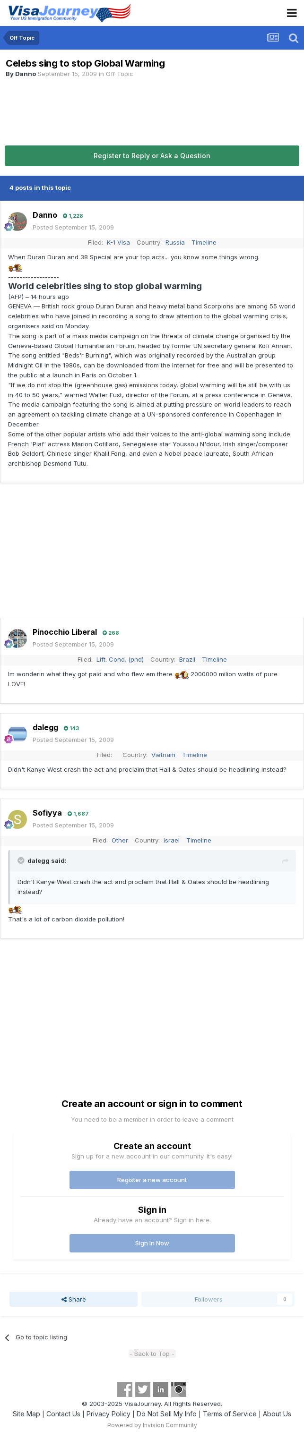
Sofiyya (47, 812)
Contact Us (63, 1414)
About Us (277, 1414)
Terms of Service (230, 1414)
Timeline (204, 242)
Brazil (187, 659)
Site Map (26, 1414)
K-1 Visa (118, 242)
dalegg (45, 727)
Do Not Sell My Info (167, 1414)
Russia (175, 242)
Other (120, 840)
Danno (25, 73)
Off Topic (119, 73)
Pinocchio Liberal (65, 632)
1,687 (78, 813)
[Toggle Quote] (21, 860)
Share (73, 1299)
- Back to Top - (152, 1353)
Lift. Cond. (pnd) (120, 659)
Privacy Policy (108, 1414)
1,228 (73, 216)
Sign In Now (152, 1243)
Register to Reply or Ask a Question (152, 156)
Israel (172, 840)
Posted (73, 227)
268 (111, 633)
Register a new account (152, 1180)
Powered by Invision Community (152, 1425)
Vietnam (163, 754)
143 (71, 728)
